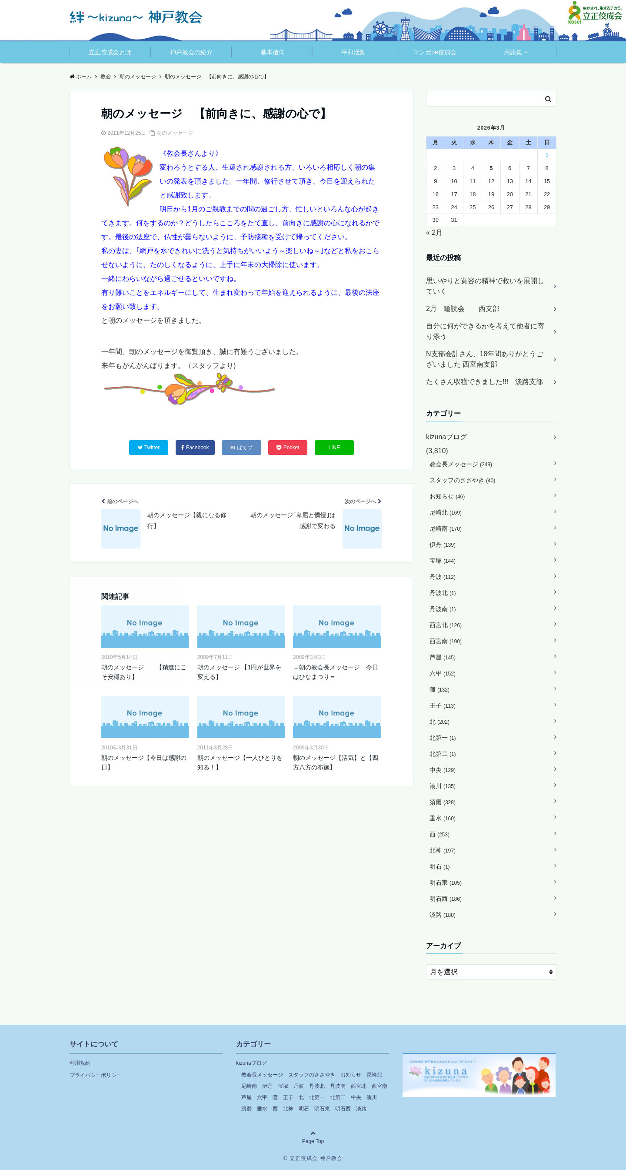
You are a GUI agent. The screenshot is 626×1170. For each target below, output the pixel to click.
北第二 (443, 753)
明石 (440, 866)
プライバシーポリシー (96, 1075)
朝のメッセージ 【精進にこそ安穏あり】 (143, 672)
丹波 (443, 576)
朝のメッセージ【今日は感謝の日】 (143, 762)
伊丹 (443, 544)
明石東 (446, 882)
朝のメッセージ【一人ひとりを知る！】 (240, 762)
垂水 (443, 818)
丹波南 (443, 608)
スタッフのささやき (462, 480)
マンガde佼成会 (434, 52)
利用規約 (80, 1063)
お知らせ (447, 496)
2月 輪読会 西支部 (462, 308)
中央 (443, 769)
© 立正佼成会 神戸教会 (313, 1158)
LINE (334, 448)
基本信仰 (272, 52)
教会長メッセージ (461, 464)
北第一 (443, 737)
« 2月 (434, 232)
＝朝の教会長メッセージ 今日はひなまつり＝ (335, 672)
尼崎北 (446, 512)
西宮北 (446, 625)
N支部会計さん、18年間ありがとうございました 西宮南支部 (484, 359)
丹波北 (443, 592)
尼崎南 (446, 528)
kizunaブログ (446, 437)
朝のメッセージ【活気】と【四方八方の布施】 (335, 762)
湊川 (443, 785)
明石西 (446, 898)
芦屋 (443, 657)
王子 (443, 705)
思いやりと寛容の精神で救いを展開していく (485, 286)
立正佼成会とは (110, 52)
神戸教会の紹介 (191, 52)
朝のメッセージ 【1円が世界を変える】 (239, 672)
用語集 (513, 52)
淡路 (443, 914)
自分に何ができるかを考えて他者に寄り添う (485, 331)
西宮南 (446, 641)
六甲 (443, 673)
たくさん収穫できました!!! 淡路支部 (484, 381)
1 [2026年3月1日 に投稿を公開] (546, 155)
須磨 (443, 802)
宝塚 (443, 560)
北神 (443, 850)
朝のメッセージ (174, 133)
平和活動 (353, 52)
